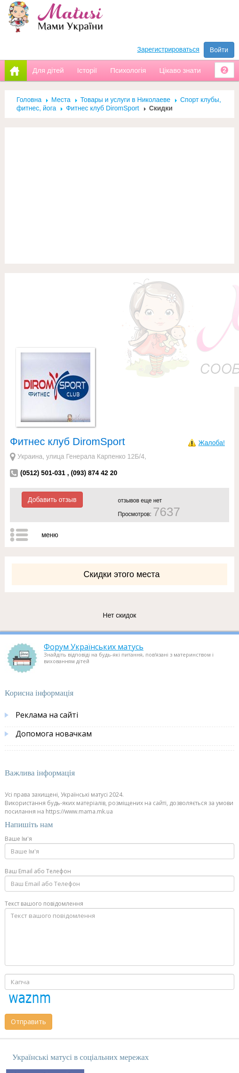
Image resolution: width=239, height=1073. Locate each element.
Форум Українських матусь (93, 647)
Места (61, 99)
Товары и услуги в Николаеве (125, 99)
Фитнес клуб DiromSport (102, 108)
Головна (28, 99)
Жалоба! (212, 442)
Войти (219, 50)
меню (49, 535)
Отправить (28, 1021)
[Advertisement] (119, 195)
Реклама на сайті (47, 715)
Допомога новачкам (54, 733)
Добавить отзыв (52, 499)
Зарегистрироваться (168, 49)
